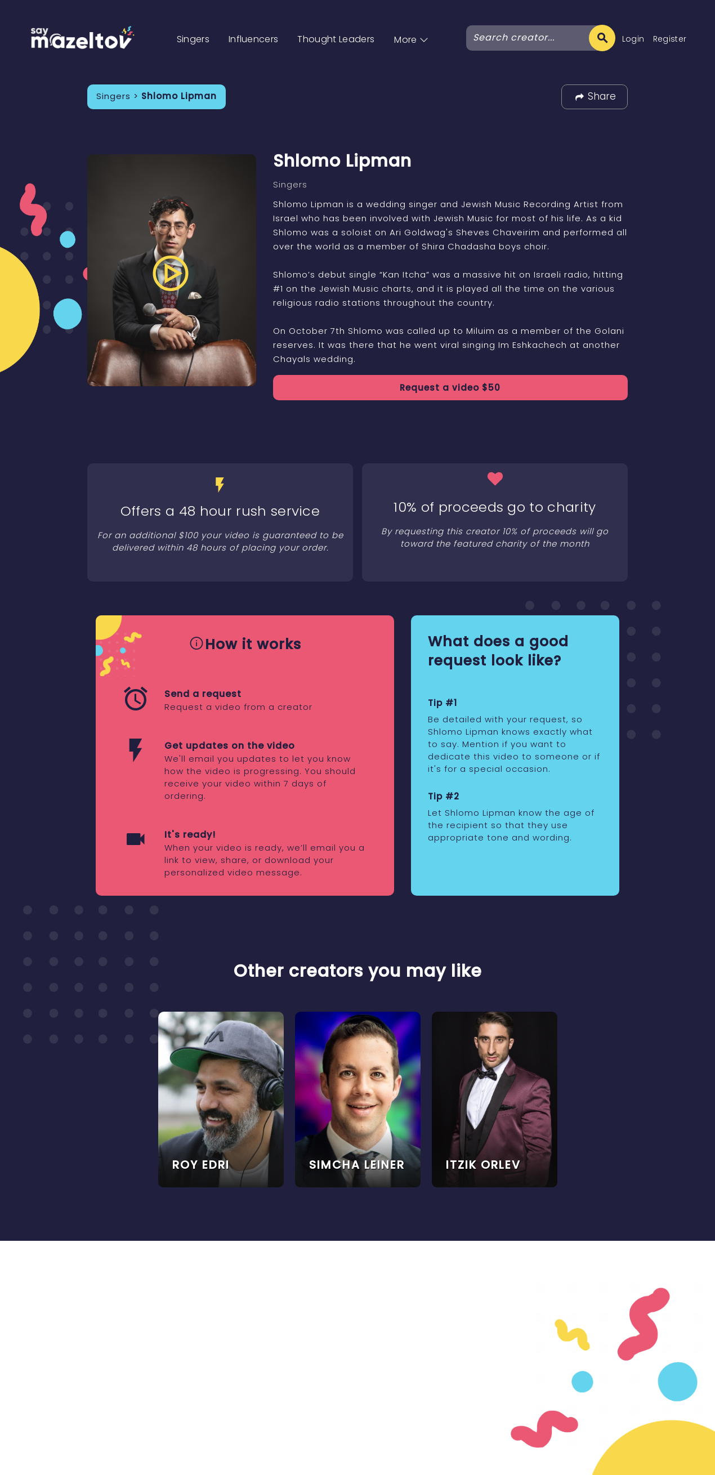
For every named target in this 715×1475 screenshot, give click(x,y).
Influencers (254, 39)
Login (633, 38)
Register (670, 38)
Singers (193, 39)
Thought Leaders (335, 39)
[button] (411, 28)
